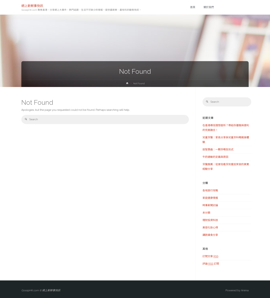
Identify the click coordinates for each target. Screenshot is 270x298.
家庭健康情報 (210, 197)
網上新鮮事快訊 (32, 5)
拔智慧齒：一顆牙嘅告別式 (217, 149)
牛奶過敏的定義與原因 (215, 156)
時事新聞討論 (210, 205)
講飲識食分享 (210, 235)
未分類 (206, 212)
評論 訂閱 (210, 263)
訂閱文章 (210, 256)
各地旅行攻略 (210, 190)
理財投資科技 (210, 220)
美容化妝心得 (210, 227)
